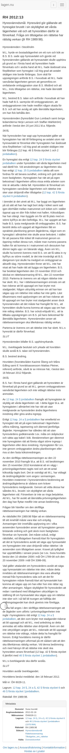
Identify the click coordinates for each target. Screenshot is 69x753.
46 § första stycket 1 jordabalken (37, 655)
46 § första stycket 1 (14, 691)
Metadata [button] (11, 703)
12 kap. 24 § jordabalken (20, 399)
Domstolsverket (32, 739)
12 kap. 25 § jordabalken (29, 170)
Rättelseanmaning (34, 733)
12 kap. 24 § (20, 687)
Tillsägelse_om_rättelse (36, 736)
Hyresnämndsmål (33, 730)
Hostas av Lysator (34, 751)
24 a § (32, 687)
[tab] (34, 704)
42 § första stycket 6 (48, 687)
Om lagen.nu (10, 747)
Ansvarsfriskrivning (30, 747)
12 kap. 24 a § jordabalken (25, 419)
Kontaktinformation (54, 747)
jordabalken (9, 154)
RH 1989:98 (24, 516)
